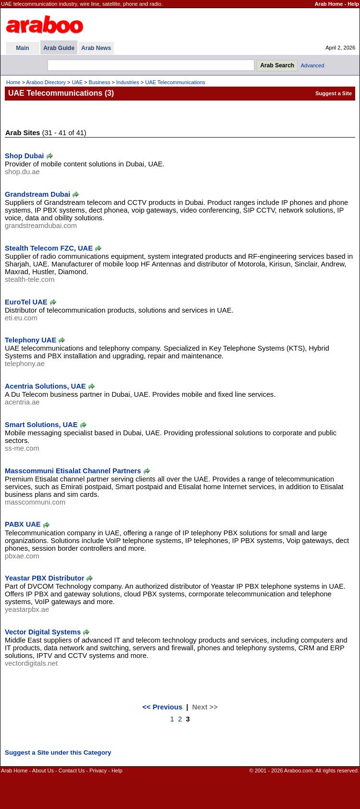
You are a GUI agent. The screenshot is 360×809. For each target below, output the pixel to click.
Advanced (312, 65)
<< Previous (162, 707)
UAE (77, 82)
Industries (127, 82)
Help (353, 4)
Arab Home (329, 4)
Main (22, 48)
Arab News (96, 48)
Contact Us (72, 770)
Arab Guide (58, 48)
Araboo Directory (46, 82)
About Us (43, 770)
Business (100, 82)
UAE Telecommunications (175, 82)
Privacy (98, 770)
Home (13, 82)
